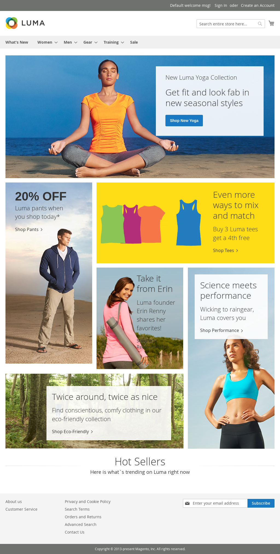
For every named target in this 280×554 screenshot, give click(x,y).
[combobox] (231, 23)
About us (13, 501)
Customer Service (21, 509)
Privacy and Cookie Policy (87, 501)
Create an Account (258, 5)
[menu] (140, 42)
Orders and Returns (83, 516)
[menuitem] (16, 42)
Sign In (221, 5)
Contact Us (74, 532)
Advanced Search (81, 524)
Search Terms (77, 509)
